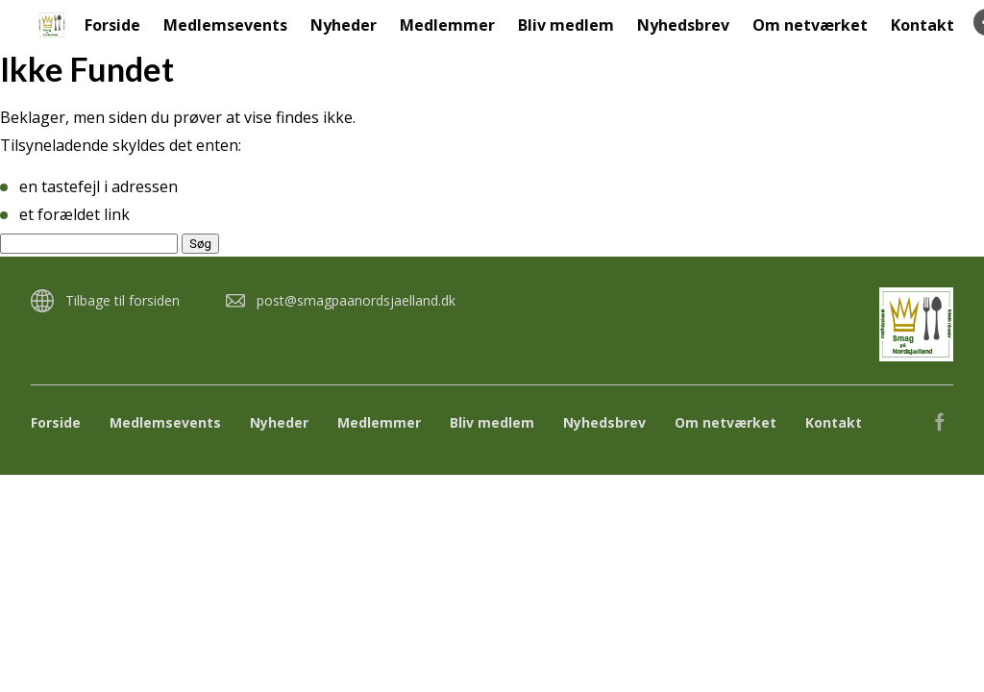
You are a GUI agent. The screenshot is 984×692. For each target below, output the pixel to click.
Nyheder (343, 25)
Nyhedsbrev (683, 25)
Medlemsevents (225, 25)
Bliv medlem (566, 25)
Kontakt (922, 25)
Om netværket (810, 25)
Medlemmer (447, 25)
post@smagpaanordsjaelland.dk (356, 300)
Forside (112, 25)
